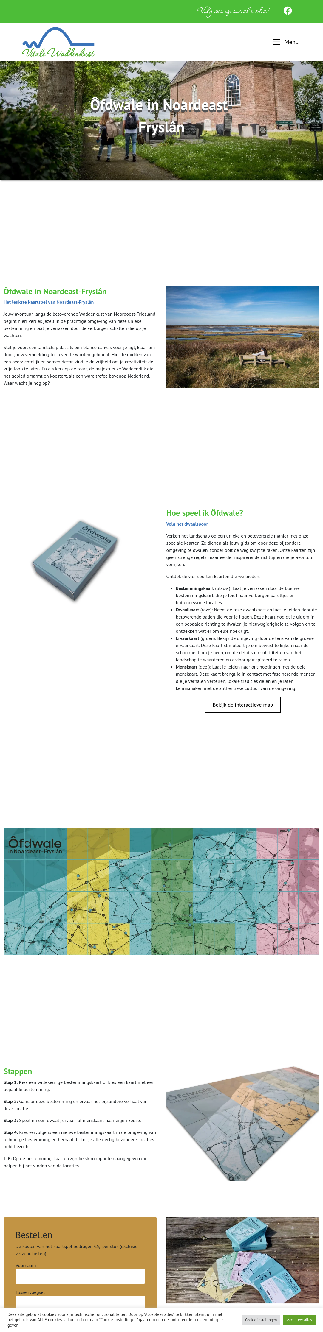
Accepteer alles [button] (299, 1319)
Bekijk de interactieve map (243, 704)
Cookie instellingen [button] (261, 1319)
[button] (285, 42)
